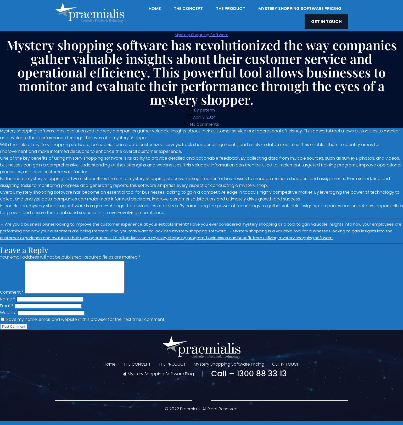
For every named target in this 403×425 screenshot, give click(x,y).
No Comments (204, 121)
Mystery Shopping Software (201, 32)
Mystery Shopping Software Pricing (300, 8)
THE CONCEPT (188, 8)
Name (7, 303)
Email (7, 309)
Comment (12, 296)
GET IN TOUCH (330, 20)
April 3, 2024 (204, 114)
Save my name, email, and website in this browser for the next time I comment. (85, 323)
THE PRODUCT (230, 8)
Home (155, 8)
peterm (207, 107)
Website (8, 316)
